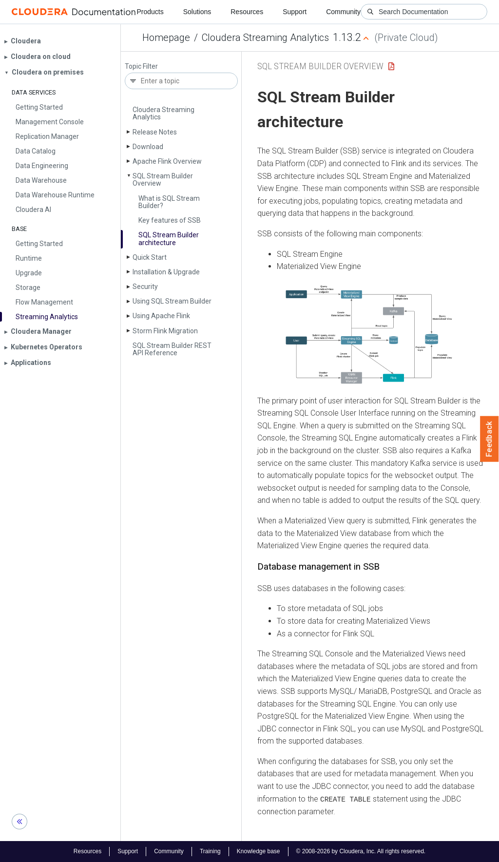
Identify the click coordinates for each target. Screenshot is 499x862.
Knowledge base (258, 851)
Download (148, 147)
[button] (370, 334)
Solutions (197, 12)
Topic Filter (141, 66)
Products (149, 12)
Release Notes (155, 132)
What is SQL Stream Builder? (169, 202)
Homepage (166, 37)
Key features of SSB (169, 220)
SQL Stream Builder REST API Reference (172, 349)
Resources (246, 12)
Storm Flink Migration (165, 331)
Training (210, 851)
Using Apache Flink (161, 316)
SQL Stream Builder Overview (163, 179)
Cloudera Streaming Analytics (265, 37)
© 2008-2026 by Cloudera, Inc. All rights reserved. (361, 851)
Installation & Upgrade (166, 272)
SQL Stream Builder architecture (168, 238)
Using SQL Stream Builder (172, 301)
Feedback (489, 439)
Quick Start (150, 257)
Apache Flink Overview (167, 161)
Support (295, 12)
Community (343, 12)
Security (145, 286)
